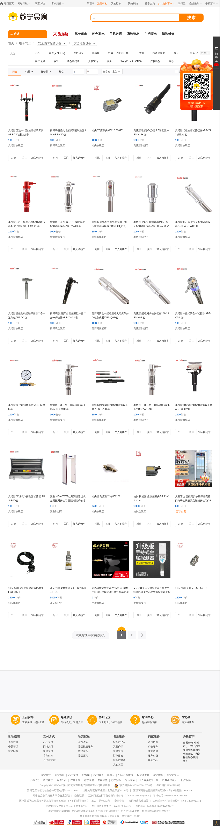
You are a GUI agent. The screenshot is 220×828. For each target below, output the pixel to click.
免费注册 (13, 742)
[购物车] (166, 3)
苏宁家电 (98, 33)
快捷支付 (48, 751)
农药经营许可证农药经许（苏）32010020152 (177, 800)
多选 (205, 53)
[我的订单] (117, 3)
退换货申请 (119, 760)
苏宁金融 (60, 775)
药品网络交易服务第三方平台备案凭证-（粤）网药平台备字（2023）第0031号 (88, 805)
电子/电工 (25, 43)
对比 (13, 157)
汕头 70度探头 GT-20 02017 (107, 130)
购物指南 (14, 736)
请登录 (91, 3)
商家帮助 (153, 751)
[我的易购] (134, 3)
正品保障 (28, 717)
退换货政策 (119, 742)
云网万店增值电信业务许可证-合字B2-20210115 (52, 790)
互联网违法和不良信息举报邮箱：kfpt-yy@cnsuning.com (118, 795)
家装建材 (133, 33)
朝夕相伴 (186, 780)
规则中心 (153, 760)
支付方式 (49, 736)
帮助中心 (147, 717)
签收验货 (83, 751)
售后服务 (119, 736)
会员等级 (13, 746)
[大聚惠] (60, 34)
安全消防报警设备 (49, 43)
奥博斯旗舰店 (15, 145)
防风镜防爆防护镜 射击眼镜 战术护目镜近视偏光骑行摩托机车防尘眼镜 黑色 (110, 592)
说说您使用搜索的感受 (90, 635)
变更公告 (119, 800)
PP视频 (86, 775)
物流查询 (83, 755)
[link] (14, 71)
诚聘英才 (48, 780)
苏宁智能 (158, 775)
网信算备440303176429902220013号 (154, 805)
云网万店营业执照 (138, 800)
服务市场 (153, 755)
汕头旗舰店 (98, 145)
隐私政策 (130, 780)
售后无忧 (104, 717)
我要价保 (118, 746)
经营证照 (79, 795)
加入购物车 (37, 157)
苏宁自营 (181, 511)
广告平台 (75, 780)
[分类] (27, 34)
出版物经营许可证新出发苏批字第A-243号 (106, 790)
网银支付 (48, 746)
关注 (24, 157)
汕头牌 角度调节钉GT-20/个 (107, 496)
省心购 (186, 717)
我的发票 (118, 764)
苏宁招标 (116, 780)
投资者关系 (143, 775)
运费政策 (83, 742)
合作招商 (153, 742)
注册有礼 (102, 3)
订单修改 (118, 755)
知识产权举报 (125, 775)
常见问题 (13, 751)
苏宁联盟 (89, 780)
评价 (13, 140)
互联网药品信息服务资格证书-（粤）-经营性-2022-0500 (163, 790)
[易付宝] (182, 3)
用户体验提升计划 (148, 780)
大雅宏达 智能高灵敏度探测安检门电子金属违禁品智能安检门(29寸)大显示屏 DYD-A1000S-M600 (193, 500)
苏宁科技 (46, 775)
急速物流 (66, 717)
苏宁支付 (48, 742)
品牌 (12, 53)
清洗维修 (168, 33)
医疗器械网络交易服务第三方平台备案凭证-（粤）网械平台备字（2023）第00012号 (64, 800)
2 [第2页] (132, 634)
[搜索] (138, 17)
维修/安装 (118, 751)
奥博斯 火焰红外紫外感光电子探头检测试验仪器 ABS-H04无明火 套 (151, 226)
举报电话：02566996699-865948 (170, 795)
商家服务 (154, 736)
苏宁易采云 (173, 775)
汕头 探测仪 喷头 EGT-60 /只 (191, 588)
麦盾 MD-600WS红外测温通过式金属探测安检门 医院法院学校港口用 (68, 500)
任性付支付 (49, 760)
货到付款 (48, 755)
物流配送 (84, 736)
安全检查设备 (82, 43)
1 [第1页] (121, 634)
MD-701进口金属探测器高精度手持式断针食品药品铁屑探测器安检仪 (151, 592)
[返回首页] (8, 3)
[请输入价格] (78, 71)
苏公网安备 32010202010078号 (133, 785)
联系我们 (34, 780)
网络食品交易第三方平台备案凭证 (51, 795)
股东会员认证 (169, 780)
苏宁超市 (81, 33)
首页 (11, 43)
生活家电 (151, 33)
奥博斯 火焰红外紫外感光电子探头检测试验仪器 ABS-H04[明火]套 (109, 226)
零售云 (111, 775)
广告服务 (153, 746)
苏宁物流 (98, 775)
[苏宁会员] (150, 3)
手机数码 (116, 33)
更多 (194, 53)
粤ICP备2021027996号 (168, 785)
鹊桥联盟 (103, 780)
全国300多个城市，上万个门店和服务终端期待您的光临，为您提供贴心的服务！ (191, 752)
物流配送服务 (85, 746)
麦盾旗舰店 (56, 511)
